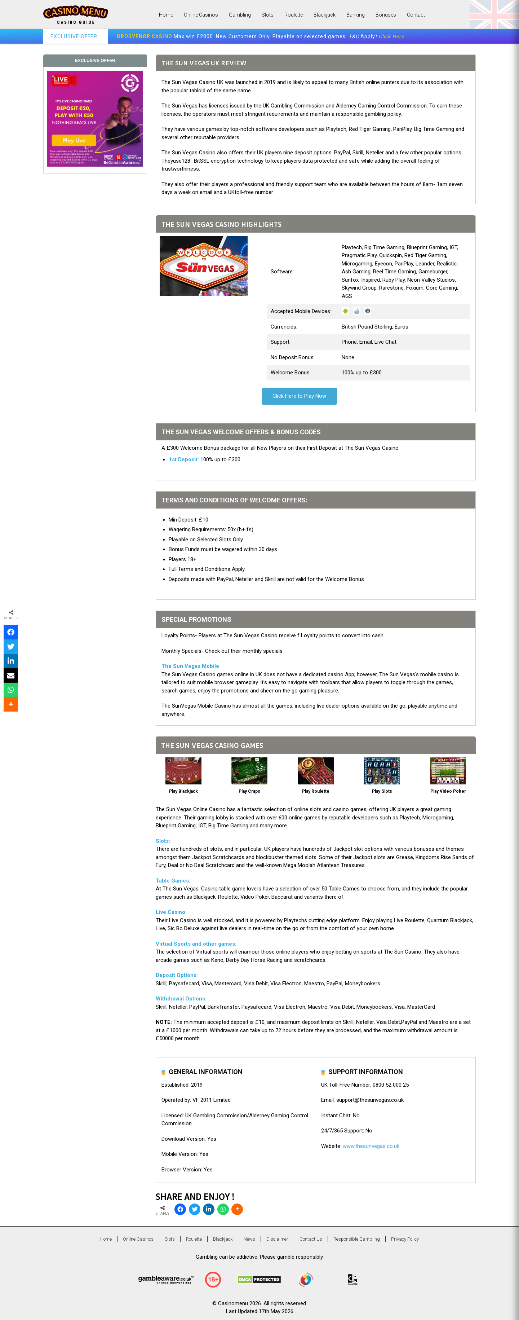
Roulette (293, 15)
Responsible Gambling (356, 1239)
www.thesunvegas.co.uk (371, 1146)
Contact (416, 15)
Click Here (391, 36)
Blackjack (325, 15)
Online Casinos (201, 15)
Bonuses (386, 15)
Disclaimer (277, 1239)
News (249, 1239)
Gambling (240, 15)
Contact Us (311, 1239)
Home (166, 15)
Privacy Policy (405, 1239)
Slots (268, 15)
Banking (355, 15)
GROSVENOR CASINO (144, 36)
